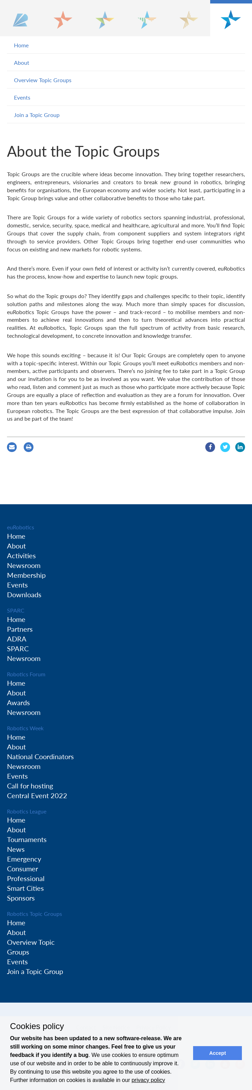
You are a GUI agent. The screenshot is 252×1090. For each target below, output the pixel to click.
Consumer (22, 868)
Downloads (24, 594)
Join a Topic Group (37, 114)
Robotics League (26, 811)
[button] (21, 18)
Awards (18, 702)
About (21, 62)
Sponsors (21, 898)
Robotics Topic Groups (34, 913)
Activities (21, 555)
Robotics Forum (26, 674)
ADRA (16, 638)
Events (22, 97)
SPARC (15, 610)
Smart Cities (25, 888)
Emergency (24, 859)
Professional (26, 878)
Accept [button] (217, 1053)
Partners (20, 629)
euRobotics (20, 527)
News (16, 849)
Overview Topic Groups (42, 80)
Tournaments (27, 839)
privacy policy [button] (148, 1080)
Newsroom (23, 565)
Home (21, 45)
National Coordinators (40, 756)
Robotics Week (25, 728)
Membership (26, 575)
